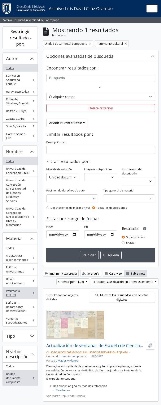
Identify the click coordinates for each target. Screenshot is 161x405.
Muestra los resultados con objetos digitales (121, 297)
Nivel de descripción (17, 354)
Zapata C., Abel (20, 119)
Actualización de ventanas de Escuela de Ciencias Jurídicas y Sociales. (95, 345)
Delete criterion (100, 108)
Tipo (10, 336)
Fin (86, 226)
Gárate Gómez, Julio (20, 136)
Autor (12, 58)
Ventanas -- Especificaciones (20, 321)
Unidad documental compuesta (20, 378)
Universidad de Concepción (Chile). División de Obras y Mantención (20, 217)
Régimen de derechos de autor (66, 190)
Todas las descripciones (111, 208)
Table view (135, 273)
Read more (63, 390)
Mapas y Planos (68, 360)
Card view (113, 273)
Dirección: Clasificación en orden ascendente (123, 282)
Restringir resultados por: (20, 38)
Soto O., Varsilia (20, 127)
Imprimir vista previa (61, 273)
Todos (10, 68)
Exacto (130, 242)
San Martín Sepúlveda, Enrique (20, 80)
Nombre (14, 151)
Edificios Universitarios (20, 269)
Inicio (49, 226)
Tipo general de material (118, 190)
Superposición (135, 237)
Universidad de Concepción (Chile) (20, 171)
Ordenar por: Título (71, 282)
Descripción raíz (56, 142)
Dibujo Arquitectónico (20, 281)
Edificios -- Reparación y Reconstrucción (20, 307)
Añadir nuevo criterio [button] (65, 123)
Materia (13, 238)
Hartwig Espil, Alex (20, 92)
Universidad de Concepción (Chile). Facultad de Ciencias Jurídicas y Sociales (20, 190)
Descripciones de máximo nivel (70, 208)
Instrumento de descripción (132, 171)
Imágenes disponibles (98, 169)
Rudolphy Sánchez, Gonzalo (20, 101)
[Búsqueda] (100, 78)
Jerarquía (90, 273)
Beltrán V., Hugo (20, 112)
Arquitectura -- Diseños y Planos (20, 258)
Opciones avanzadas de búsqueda (79, 56)
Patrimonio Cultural (20, 293)
